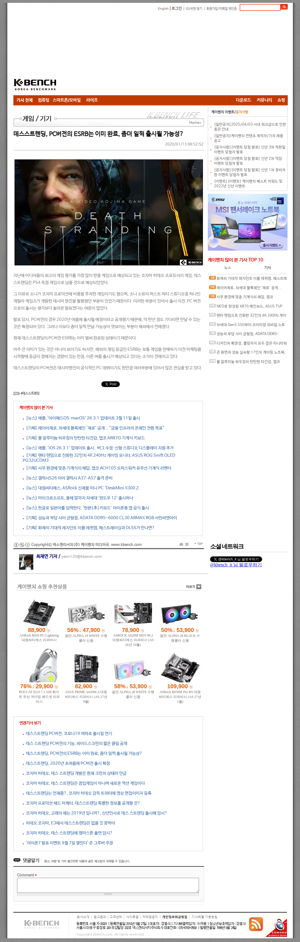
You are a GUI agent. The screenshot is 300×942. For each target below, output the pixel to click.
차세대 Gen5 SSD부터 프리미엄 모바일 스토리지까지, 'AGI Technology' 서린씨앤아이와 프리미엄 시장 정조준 (247, 326)
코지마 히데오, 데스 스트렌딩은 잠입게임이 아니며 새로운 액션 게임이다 (84, 783)
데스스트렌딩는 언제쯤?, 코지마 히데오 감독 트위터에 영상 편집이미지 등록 (87, 793)
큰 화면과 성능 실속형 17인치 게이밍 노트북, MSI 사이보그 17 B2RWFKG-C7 (247, 353)
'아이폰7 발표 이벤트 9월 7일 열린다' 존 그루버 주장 (68, 843)
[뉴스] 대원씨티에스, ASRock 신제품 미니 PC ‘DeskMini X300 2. (81, 488)
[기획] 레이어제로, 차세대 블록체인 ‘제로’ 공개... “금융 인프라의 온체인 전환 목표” (94, 428)
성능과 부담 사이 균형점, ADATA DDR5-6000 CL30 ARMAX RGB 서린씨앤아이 (244, 335)
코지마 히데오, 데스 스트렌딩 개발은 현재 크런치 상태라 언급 (74, 773)
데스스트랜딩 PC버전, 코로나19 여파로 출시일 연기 (67, 733)
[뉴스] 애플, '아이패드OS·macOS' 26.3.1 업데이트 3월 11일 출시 (81, 418)
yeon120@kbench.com (81, 557)
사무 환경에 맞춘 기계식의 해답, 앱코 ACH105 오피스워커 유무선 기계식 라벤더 (241, 298)
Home (194, 123)
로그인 (177, 9)
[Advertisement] (177, 54)
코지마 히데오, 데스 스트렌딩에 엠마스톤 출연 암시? (68, 833)
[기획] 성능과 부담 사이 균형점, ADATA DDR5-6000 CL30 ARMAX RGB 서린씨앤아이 (100, 517)
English (163, 9)
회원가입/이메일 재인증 (221, 9)
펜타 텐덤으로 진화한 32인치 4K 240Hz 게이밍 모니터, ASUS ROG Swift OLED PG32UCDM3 (248, 317)
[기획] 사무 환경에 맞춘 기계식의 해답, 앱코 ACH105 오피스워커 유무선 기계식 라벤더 (97, 468)
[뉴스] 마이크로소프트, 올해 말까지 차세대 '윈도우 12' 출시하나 (78, 498)
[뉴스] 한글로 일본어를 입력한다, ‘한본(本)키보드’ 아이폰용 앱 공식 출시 (86, 508)
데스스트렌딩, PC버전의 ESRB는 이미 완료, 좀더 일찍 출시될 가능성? (82, 753)
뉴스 (227, 268)
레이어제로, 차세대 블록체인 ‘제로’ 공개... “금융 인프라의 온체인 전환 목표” (245, 289)
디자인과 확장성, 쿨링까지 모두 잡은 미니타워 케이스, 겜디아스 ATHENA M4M (248, 344)
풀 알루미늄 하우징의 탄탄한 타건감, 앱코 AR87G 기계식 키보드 (244, 363)
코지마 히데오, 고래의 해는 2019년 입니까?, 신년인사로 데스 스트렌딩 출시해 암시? (95, 813)
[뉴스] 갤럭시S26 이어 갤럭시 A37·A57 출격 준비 (67, 478)
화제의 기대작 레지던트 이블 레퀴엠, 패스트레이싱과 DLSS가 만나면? (248, 280)
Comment (27, 875)
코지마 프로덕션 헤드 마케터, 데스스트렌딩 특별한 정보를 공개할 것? (81, 803)
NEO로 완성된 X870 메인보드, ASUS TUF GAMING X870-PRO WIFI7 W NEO (245, 307)
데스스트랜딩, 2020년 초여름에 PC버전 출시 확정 (66, 763)
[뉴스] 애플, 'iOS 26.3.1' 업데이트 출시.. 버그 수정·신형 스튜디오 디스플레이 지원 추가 (98, 448)
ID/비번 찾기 (194, 9)
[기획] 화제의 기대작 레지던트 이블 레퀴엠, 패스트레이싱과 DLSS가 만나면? (89, 527)
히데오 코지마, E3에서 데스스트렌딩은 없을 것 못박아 (69, 823)
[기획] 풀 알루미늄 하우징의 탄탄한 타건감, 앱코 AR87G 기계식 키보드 (84, 438)
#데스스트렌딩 (30, 393)
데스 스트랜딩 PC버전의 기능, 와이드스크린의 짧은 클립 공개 (75, 743)
